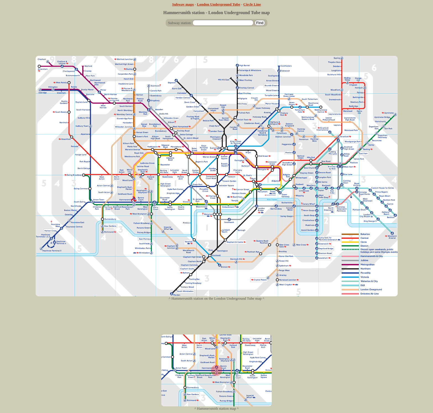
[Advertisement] (216, 43)
